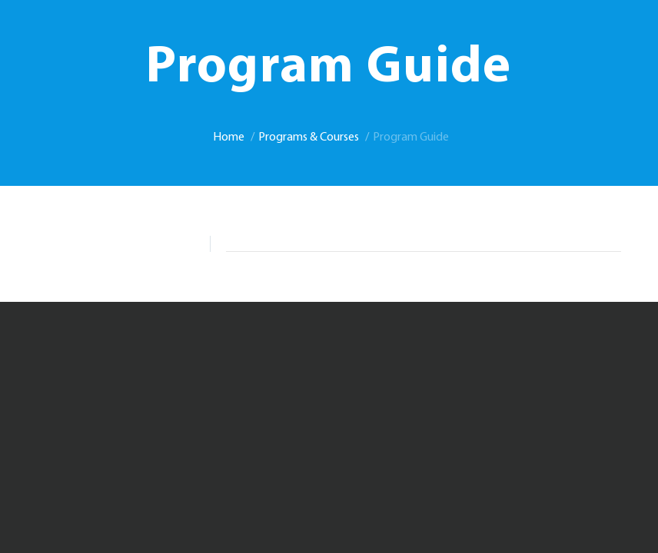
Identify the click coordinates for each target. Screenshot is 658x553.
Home (228, 137)
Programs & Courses (308, 137)
